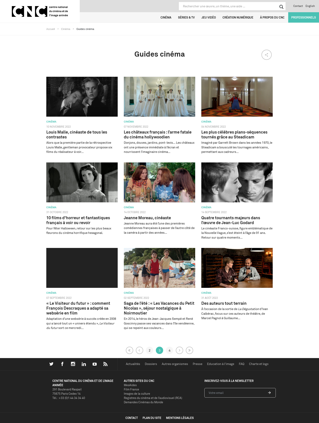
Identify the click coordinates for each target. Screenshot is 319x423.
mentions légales (180, 418)
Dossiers (151, 364)
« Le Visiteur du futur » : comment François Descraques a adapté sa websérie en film (78, 308)
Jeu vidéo (209, 17)
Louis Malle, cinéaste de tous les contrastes (76, 134)
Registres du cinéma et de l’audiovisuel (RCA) (153, 398)
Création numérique (238, 17)
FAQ (241, 364)
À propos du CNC (272, 17)
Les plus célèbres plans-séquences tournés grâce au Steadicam (234, 134)
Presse (197, 364)
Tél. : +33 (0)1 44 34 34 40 (68, 398)
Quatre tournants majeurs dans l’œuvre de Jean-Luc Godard (230, 220)
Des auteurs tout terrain (224, 303)
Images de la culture (137, 393)
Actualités (133, 364)
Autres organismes (175, 364)
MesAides (130, 385)
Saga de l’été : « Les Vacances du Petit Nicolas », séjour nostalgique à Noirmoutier (159, 308)
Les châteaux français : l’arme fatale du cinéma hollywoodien (158, 134)
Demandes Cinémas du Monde (143, 402)
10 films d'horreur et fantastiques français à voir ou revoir (78, 220)
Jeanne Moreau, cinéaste (147, 217)
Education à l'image (220, 364)
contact (131, 418)
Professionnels (303, 17)
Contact (298, 6)
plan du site (152, 418)
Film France (131, 389)
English (310, 6)
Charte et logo (258, 364)
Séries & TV (186, 17)
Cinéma (166, 17)
